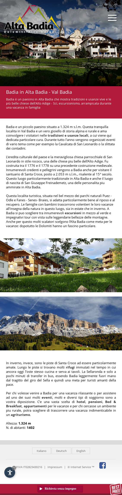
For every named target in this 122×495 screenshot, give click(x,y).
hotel (81, 402)
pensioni (95, 402)
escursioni (73, 213)
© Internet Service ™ (81, 467)
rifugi (70, 367)
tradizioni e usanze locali (68, 135)
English (81, 451)
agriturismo (20, 414)
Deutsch (61, 451)
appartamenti (35, 406)
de (106, 4)
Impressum (55, 467)
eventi (47, 397)
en (115, 4)
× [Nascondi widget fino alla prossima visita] (14, 467)
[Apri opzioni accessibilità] (9, 472)
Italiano (41, 451)
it (97, 4)
